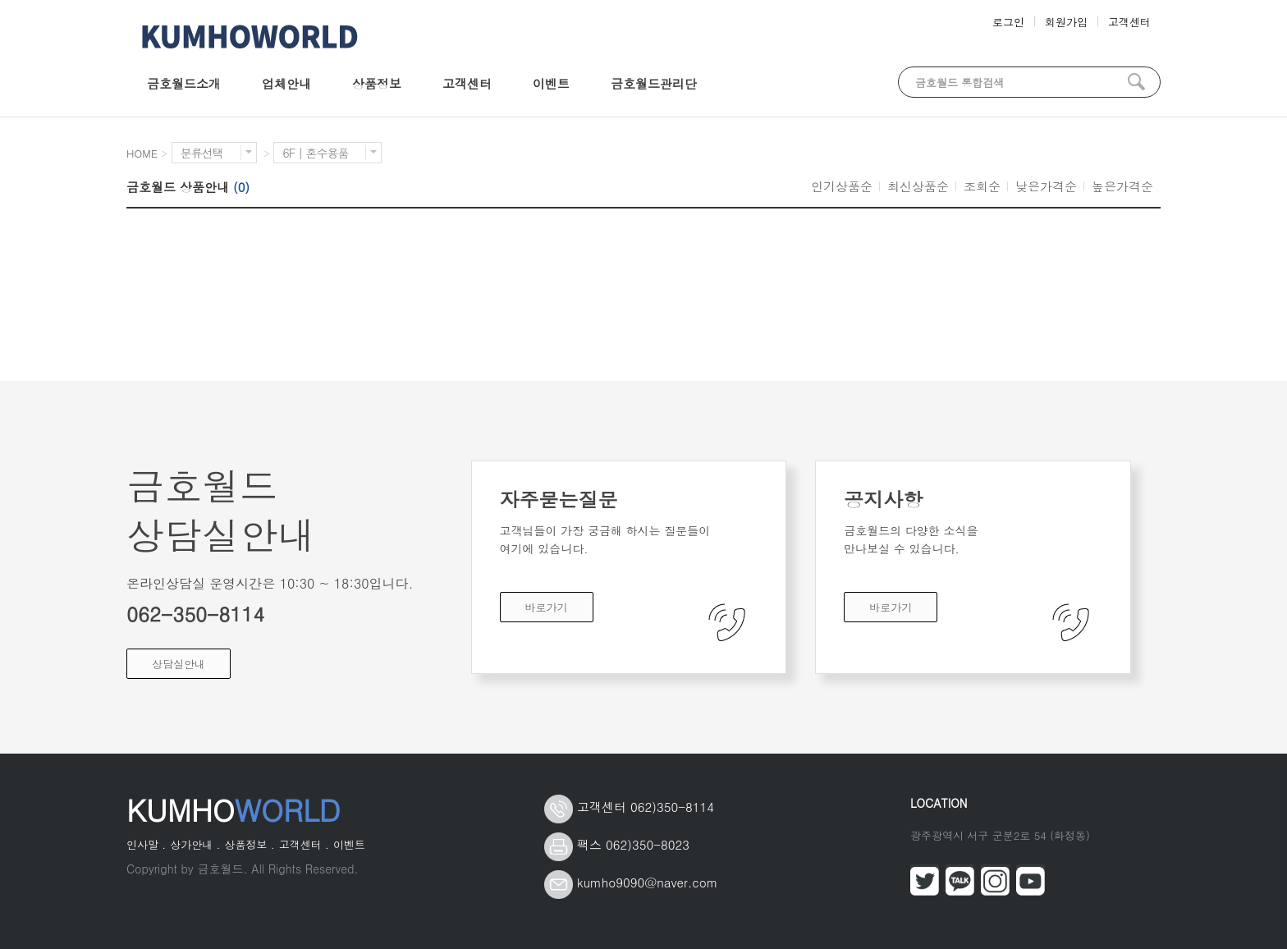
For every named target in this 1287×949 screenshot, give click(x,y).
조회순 (982, 186)
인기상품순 (842, 186)
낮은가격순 (1046, 186)
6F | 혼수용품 (329, 153)
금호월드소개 (184, 83)
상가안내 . (195, 844)
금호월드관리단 (654, 83)
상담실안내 (178, 664)
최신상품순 (918, 186)
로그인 (1008, 21)
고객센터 (1129, 21)
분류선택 (216, 153)
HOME (142, 153)
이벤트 (551, 83)
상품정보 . (249, 844)
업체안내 (286, 83)
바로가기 (546, 607)
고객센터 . (304, 844)
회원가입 (1066, 21)
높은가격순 (1122, 186)
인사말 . (146, 844)
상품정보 (376, 83)
